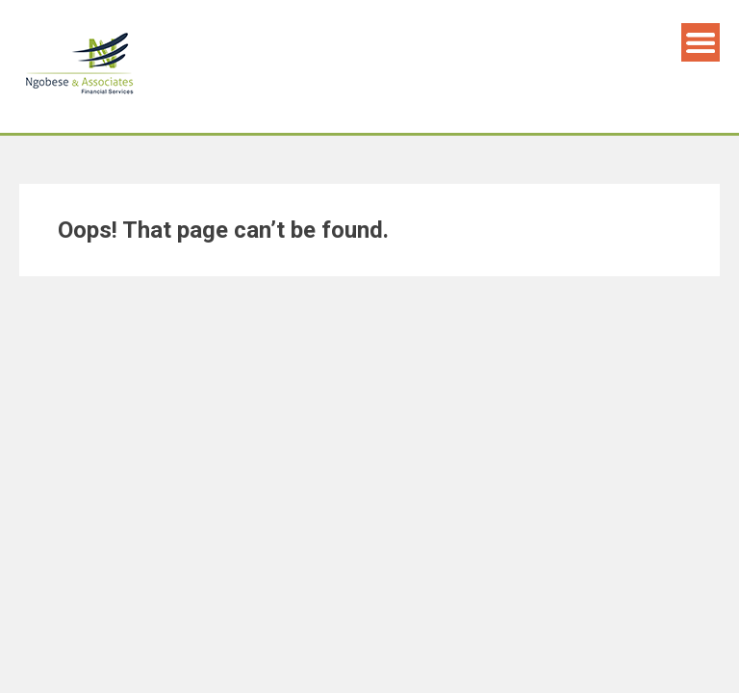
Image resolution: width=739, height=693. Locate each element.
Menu (700, 42)
